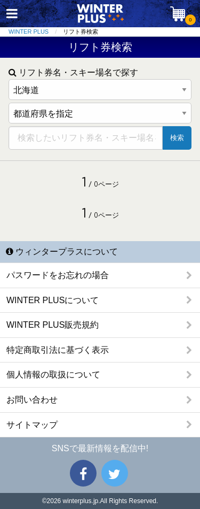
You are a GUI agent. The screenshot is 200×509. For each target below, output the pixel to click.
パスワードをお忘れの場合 (57, 275)
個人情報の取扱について (53, 374)
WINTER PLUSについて (52, 300)
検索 (177, 138)
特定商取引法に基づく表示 (57, 349)
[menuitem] (36, 31)
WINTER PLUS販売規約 (52, 324)
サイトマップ (32, 424)
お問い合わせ (32, 399)
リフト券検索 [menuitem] (80, 31)
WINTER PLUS (29, 31)
